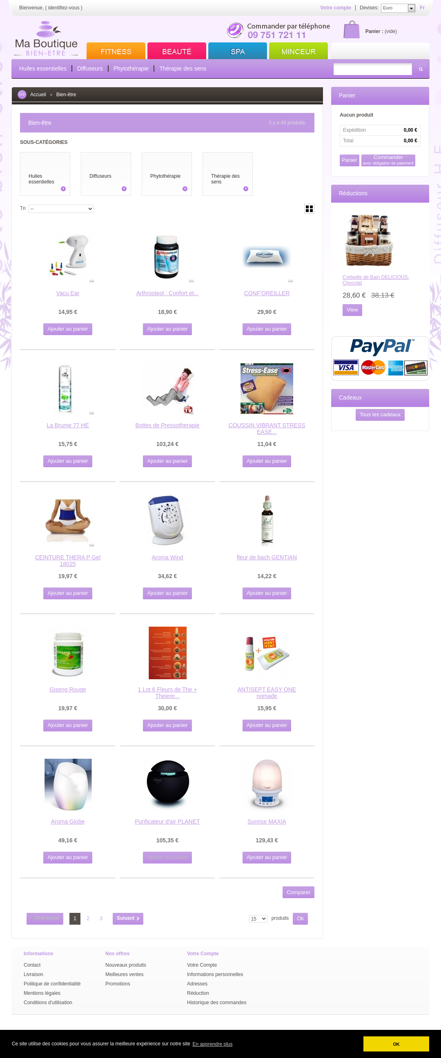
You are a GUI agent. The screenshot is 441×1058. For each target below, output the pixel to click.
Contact (32, 965)
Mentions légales (42, 993)
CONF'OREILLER (267, 293)
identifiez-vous (64, 8)
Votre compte (335, 8)
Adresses (197, 984)
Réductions (353, 193)
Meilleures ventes (124, 974)
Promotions (117, 984)
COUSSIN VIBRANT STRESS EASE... (266, 428)
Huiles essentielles (43, 68)
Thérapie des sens (182, 68)
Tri (23, 208)
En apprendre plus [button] (212, 1044)
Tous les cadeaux (380, 414)
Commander (388, 160)
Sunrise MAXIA (266, 821)
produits (280, 918)
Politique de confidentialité (52, 984)
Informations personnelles (215, 974)
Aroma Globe (68, 821)
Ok (300, 918)
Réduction (198, 993)
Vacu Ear (68, 293)
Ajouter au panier (67, 329)
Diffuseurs (90, 68)
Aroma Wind (167, 557)
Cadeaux (350, 397)
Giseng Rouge (67, 689)
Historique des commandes (216, 1002)
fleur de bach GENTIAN (267, 557)
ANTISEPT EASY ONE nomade (267, 692)
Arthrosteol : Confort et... (167, 293)
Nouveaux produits (125, 965)
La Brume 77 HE (68, 425)
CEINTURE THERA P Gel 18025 (68, 560)
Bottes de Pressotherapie (167, 425)
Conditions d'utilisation (48, 1002)
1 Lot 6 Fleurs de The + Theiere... (167, 692)
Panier (347, 95)
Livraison (33, 974)
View (352, 310)
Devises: (369, 8)
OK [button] (396, 1044)
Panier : (374, 31)
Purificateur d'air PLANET (167, 821)
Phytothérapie (131, 68)
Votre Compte (202, 965)
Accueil (38, 94)
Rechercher (420, 69)
